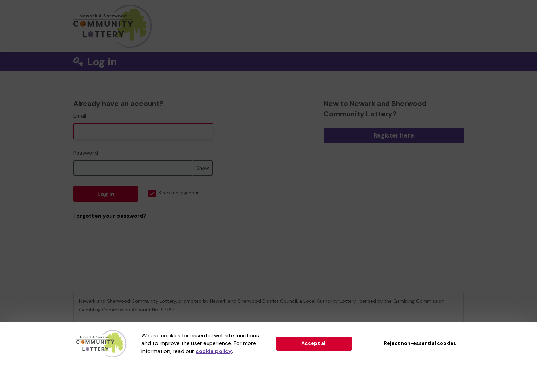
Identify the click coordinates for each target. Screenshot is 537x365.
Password (85, 152)
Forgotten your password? (110, 215)
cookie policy (214, 351)
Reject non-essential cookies (420, 343)
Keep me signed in (174, 193)
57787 (167, 310)
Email (79, 115)
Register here (394, 135)
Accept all (314, 343)
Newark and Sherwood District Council (253, 301)
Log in (105, 194)
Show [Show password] (202, 168)
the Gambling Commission (414, 301)
